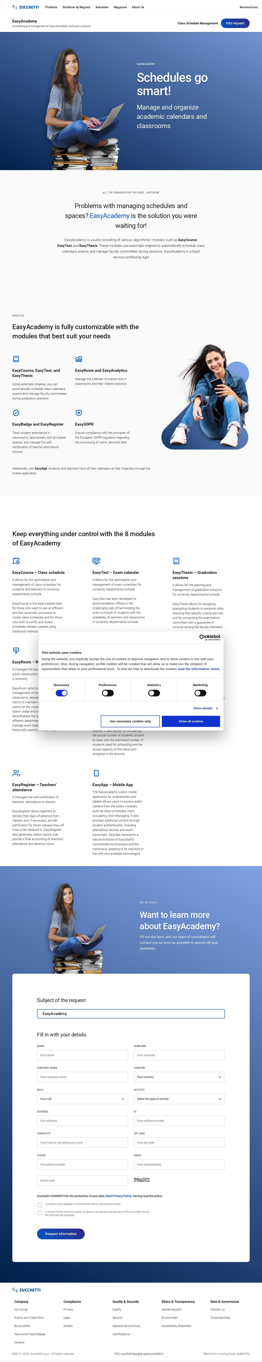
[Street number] (179, 1121)
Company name (47, 1068)
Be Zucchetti (22, 1326)
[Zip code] (179, 1142)
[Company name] (82, 1077)
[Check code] (82, 1180)
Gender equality (172, 1309)
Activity (139, 1089)
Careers (19, 1342)
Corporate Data (220, 1317)
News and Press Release (29, 1334)
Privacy (68, 1309)
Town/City (44, 1133)
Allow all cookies (191, 721)
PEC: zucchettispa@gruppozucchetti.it (138, 1353)
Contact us (218, 1309)
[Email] (179, 1164)
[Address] (82, 1121)
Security (117, 1317)
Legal (67, 1317)
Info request (235, 23)
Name (40, 1046)
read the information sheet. (199, 669)
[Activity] (179, 1099)
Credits (68, 1326)
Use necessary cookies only (130, 721)
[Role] (82, 1099)
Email (137, 1155)
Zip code (139, 1133)
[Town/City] (82, 1142)
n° (135, 1111)
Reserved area (249, 7)
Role (40, 1089)
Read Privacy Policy (118, 1196)
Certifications (121, 1334)
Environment (170, 1317)
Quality (116, 1309)
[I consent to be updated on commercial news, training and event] (40, 1205)
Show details (203, 708)
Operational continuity (126, 1326)
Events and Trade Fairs (28, 1317)
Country (139, 1068)
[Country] (179, 1077)
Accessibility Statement (176, 1326)
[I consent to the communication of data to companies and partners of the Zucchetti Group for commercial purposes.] (40, 1213)
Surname (140, 1046)
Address (42, 1111)
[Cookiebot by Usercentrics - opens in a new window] (202, 638)
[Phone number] (82, 1164)
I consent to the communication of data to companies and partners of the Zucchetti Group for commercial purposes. (97, 1213)
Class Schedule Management (198, 23)
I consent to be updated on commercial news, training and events (83, 1203)
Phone (41, 1155)
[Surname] (179, 1055)
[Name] (82, 1055)
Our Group (21, 1309)
